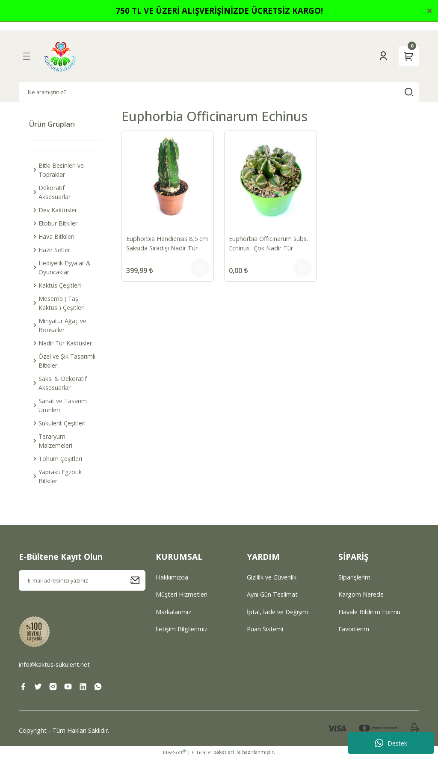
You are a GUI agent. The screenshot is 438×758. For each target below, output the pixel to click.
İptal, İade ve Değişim (277, 612)
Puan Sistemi (265, 629)
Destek (391, 743)
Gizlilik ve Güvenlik (271, 577)
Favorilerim (353, 629)
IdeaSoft (174, 752)
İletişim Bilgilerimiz (181, 629)
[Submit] (137, 580)
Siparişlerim (354, 577)
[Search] (219, 92)
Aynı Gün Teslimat (272, 594)
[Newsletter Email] (82, 580)
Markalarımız (173, 612)
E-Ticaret (202, 752)
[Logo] (60, 56)
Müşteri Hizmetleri (181, 594)
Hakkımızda (172, 577)
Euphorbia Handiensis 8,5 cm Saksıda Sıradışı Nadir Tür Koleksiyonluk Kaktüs (162, 244)
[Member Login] (383, 56)
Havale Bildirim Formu (369, 612)
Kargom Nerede (361, 594)
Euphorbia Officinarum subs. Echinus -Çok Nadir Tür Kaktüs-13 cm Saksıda (269, 244)
